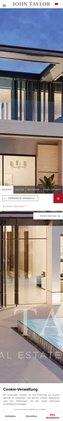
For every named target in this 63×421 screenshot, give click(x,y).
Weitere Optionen (48, 216)
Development (52, 189)
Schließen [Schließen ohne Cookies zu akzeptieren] (10, 416)
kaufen (7, 189)
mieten (19, 189)
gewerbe (33, 189)
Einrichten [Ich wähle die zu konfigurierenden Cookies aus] (31, 416)
